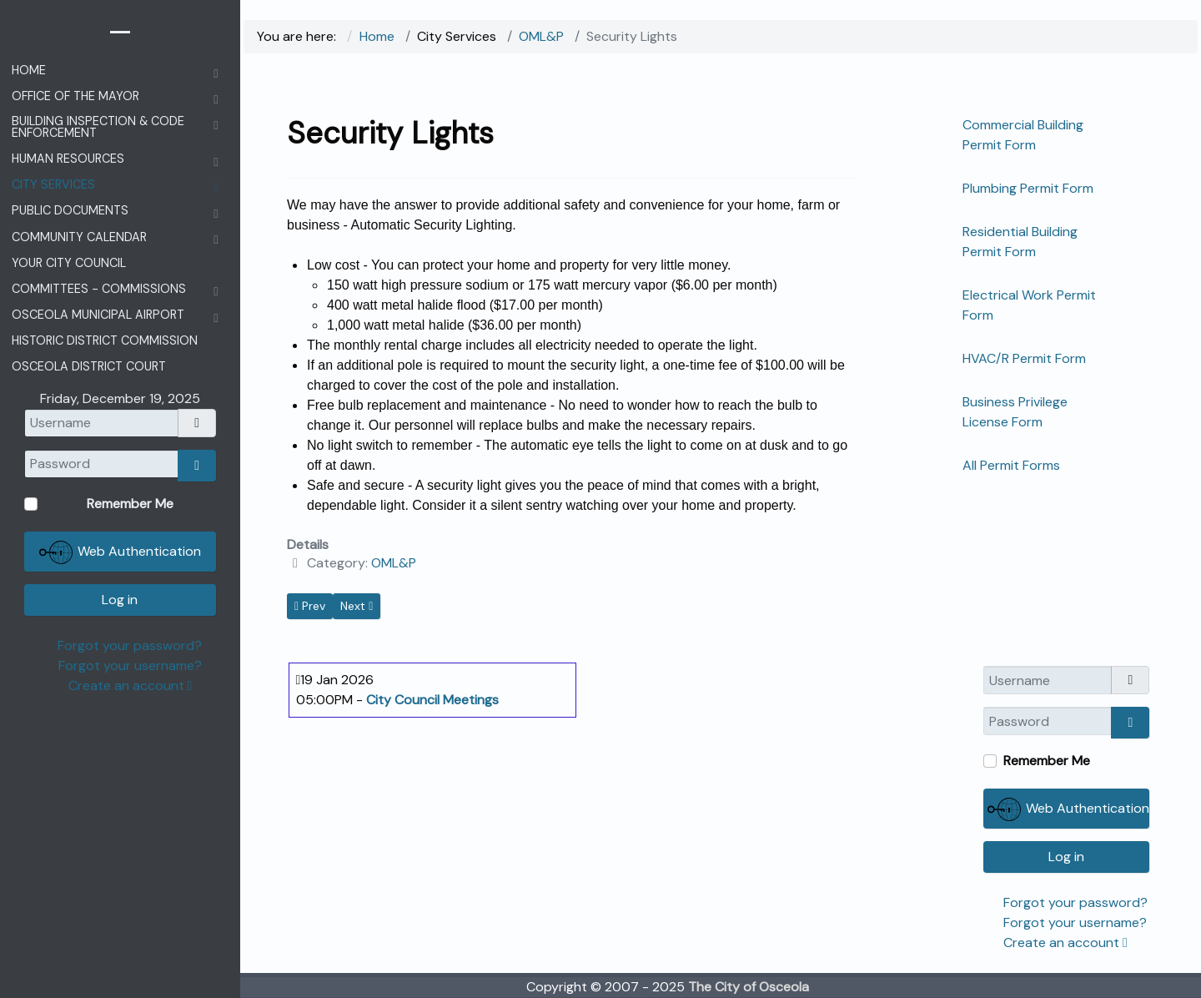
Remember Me (1046, 760)
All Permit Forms (1011, 465)
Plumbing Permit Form (1027, 188)
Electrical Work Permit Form (1029, 305)
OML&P (393, 563)
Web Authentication (1068, 809)
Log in (1066, 856)
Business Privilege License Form (1015, 412)
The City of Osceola (748, 986)
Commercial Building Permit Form (1022, 135)
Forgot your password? (1075, 902)
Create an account (1065, 942)
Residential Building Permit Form (1020, 241)
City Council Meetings (432, 699)
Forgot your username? (1075, 922)
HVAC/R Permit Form (1024, 358)
